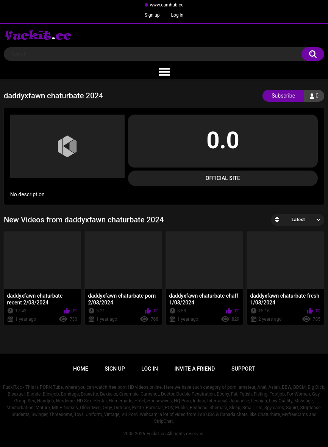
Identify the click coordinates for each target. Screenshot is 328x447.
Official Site (223, 178)
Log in (177, 15)
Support (243, 369)
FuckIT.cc (156, 433)
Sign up (152, 15)
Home (80, 369)
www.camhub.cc (167, 5)
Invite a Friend (195, 369)
